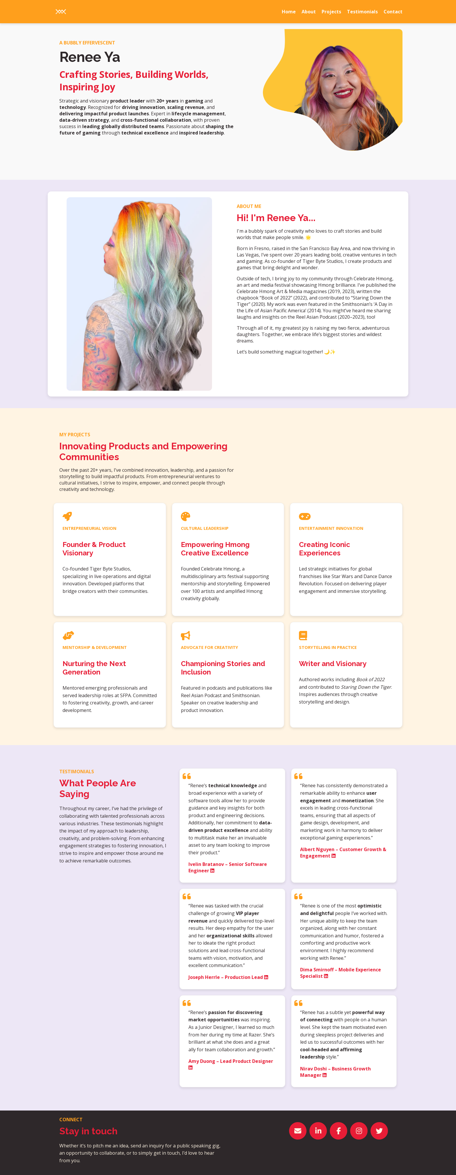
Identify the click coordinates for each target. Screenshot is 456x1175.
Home (289, 11)
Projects (331, 11)
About (309, 11)
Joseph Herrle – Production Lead (228, 977)
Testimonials (362, 11)
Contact (393, 11)
